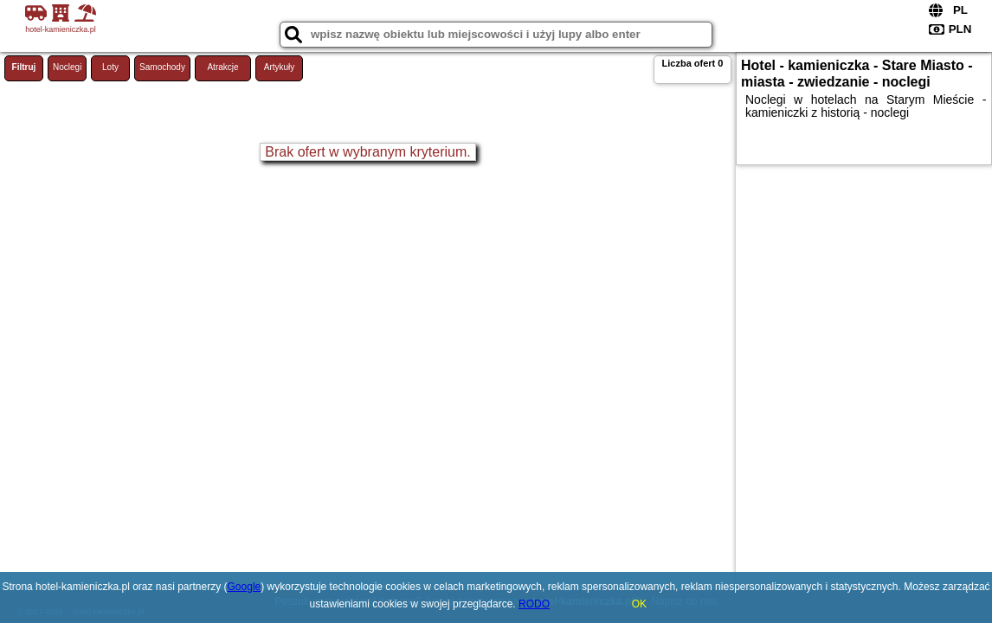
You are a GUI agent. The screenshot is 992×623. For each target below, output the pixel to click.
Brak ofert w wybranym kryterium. (367, 152)
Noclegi (67, 67)
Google (244, 587)
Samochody (162, 67)
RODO (534, 604)
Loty (110, 67)
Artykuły (279, 67)
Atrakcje (222, 67)
